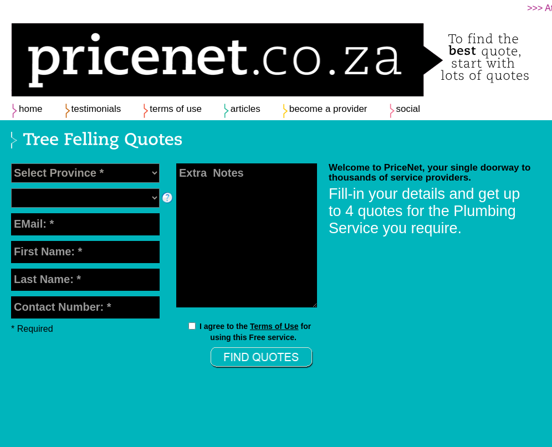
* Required (32, 328)
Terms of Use (274, 326)
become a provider (328, 109)
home (31, 109)
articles (245, 109)
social (408, 109)
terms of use (176, 109)
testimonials (96, 109)
